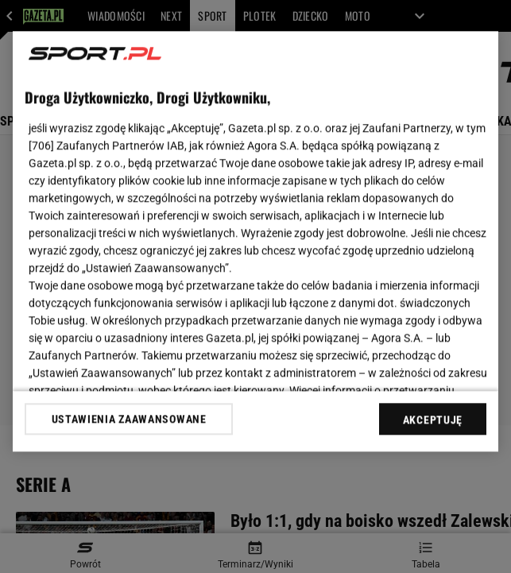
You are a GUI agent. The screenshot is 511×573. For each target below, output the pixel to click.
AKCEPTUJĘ (433, 419)
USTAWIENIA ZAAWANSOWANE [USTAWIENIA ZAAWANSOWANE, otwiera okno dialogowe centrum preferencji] (129, 418)
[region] (255, 241)
